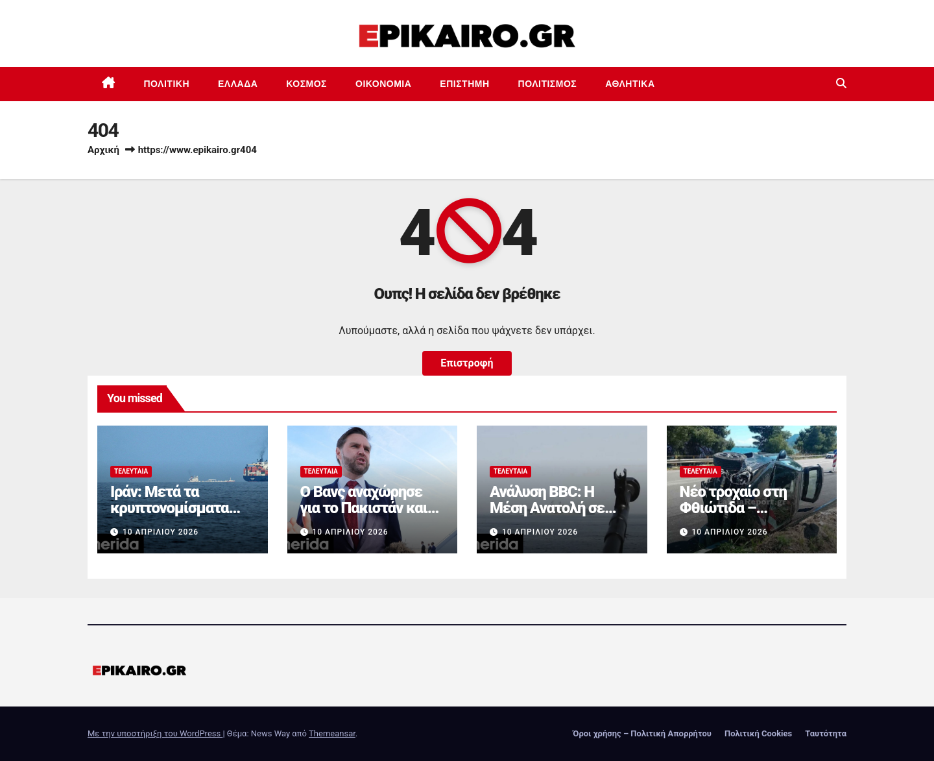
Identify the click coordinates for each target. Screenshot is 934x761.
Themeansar (332, 733)
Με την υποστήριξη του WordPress (155, 733)
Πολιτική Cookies (758, 733)
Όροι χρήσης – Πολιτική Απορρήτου (642, 733)
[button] (841, 83)
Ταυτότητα (825, 733)
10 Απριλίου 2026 (160, 532)
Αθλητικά (629, 84)
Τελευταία (131, 471)
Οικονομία (383, 84)
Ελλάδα (237, 84)
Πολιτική (167, 84)
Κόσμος (306, 84)
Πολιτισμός (547, 84)
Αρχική (103, 150)
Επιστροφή (466, 363)
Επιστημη (464, 84)
